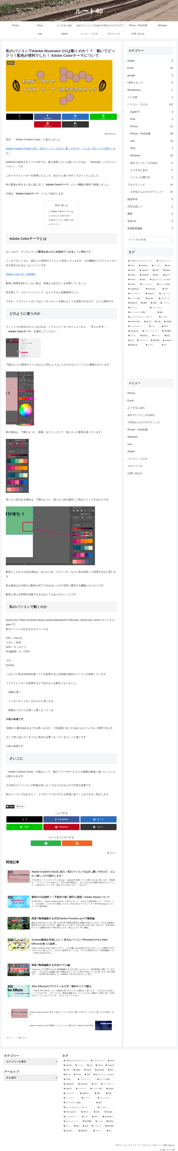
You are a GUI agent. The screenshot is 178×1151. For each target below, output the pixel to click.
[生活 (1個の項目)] (131, 340)
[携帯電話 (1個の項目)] (155, 340)
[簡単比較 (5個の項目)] (145, 275)
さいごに (54, 217)
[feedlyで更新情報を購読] (58, 836)
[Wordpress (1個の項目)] (134, 331)
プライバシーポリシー (149, 1142)
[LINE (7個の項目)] (157, 270)
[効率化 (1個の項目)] (145, 336)
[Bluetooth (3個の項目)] (153, 289)
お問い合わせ (134, 473)
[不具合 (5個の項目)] (133, 284)
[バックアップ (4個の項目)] (147, 284)
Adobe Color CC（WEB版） (21, 267)
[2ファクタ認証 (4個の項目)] (164, 284)
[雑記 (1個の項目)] (168, 336)
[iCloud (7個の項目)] (132, 270)
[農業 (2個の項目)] (144, 303)
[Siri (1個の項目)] (166, 345)
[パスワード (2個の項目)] (165, 294)
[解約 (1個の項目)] (164, 312)
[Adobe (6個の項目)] (132, 275)
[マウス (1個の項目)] (152, 345)
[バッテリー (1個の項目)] (166, 303)
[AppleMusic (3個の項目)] (135, 289)
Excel (130, 400)
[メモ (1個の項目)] (154, 326)
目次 (57, 197)
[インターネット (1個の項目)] (137, 326)
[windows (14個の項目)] (144, 266)
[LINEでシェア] (71, 117)
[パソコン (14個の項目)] (157, 266)
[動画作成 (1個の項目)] (135, 345)
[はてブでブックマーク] (52, 117)
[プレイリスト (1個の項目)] (161, 308)
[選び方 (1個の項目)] (148, 322)
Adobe (10, 800)
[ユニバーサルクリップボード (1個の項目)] (142, 317)
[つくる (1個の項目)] (133, 336)
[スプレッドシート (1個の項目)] (150, 331)
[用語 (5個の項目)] (143, 280)
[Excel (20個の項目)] (132, 266)
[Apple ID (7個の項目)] (145, 270)
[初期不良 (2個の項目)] (133, 303)
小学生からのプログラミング (143, 422)
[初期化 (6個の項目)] (167, 270)
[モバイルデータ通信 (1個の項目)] (141, 312)
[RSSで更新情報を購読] (64, 836)
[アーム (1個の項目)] (157, 336)
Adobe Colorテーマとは (62, 204)
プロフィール (134, 466)
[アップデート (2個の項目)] (135, 294)
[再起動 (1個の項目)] (168, 322)
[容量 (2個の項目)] (154, 303)
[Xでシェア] (15, 117)
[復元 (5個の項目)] (156, 275)
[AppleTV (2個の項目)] (151, 294)
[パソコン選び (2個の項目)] (135, 298)
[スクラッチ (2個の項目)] (165, 298)
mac (129, 444)
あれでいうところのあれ (141, 415)
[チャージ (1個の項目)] (137, 308)
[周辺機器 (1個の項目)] (167, 331)
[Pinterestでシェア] (89, 117)
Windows (132, 436)
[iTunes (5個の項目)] (132, 280)
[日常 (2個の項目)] (167, 289)
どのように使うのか (60, 208)
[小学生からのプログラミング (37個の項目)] (141, 261)
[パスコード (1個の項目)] (142, 340)
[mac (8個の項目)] (168, 266)
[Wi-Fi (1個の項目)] (167, 326)
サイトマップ (131, 1142)
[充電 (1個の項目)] (158, 322)
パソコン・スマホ (137, 458)
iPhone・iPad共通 (137, 429)
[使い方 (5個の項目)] (167, 275)
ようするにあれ (136, 407)
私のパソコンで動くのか (62, 213)
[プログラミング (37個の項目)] (164, 261)
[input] (150, 240)
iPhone (131, 393)
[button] (108, 117)
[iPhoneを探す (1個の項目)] (135, 322)
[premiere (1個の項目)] (167, 340)
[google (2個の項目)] (151, 298)
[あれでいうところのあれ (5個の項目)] (161, 280)
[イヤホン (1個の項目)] (165, 317)
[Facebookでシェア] (33, 117)
